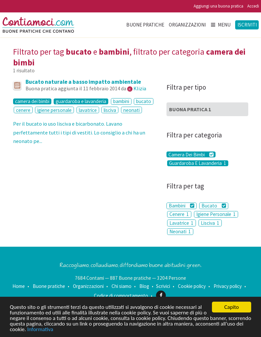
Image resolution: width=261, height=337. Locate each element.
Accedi (253, 6)
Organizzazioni (187, 25)
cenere (23, 110)
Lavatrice (181, 223)
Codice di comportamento (121, 295)
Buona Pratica (190, 109)
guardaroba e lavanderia (81, 101)
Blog (144, 286)
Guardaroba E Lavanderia (197, 163)
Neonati (180, 231)
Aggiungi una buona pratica (218, 6)
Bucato (213, 206)
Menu (220, 25)
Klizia (139, 88)
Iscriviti (247, 25)
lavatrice (88, 110)
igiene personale (54, 110)
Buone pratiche (145, 25)
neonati (131, 110)
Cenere (179, 214)
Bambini (181, 206)
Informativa (40, 329)
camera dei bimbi (32, 101)
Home (18, 286)
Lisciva (210, 223)
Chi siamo (121, 286)
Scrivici (163, 286)
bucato (143, 101)
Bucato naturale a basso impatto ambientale (83, 81)
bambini (121, 101)
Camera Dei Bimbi (191, 154)
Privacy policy (228, 286)
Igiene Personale (216, 214)
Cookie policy (192, 286)
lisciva (110, 110)
